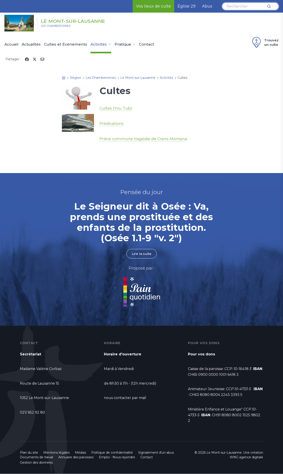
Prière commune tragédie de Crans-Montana (144, 138)
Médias (80, 453)
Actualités (31, 44)
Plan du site (29, 453)
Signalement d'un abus (156, 453)
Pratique (123, 44)
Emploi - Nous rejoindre (117, 457)
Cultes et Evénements (65, 44)
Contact (146, 44)
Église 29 (186, 6)
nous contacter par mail (125, 398)
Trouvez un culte (265, 42)
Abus (207, 6)
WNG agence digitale (246, 457)
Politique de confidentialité (112, 453)
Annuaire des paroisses (76, 457)
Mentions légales (56, 453)
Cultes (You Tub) (115, 108)
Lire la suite (141, 254)
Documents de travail (36, 457)
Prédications (111, 123)
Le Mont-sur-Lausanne (82, 20)
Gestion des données (36, 463)
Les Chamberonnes (61, 26)
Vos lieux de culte (153, 6)
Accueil (11, 44)
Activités (98, 44)
